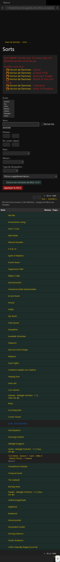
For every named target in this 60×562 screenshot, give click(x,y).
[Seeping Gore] (4, 376)
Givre (8, 106)
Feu (8, 104)
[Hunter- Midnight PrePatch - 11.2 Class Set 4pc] (4, 450)
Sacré (8, 116)
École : (6, 98)
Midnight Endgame (16, 443)
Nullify (10, 309)
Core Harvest (13, 390)
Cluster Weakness (15, 540)
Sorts (24, 42)
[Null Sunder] (4, 235)
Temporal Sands (15, 473)
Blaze (10, 403)
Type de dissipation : (13, 166)
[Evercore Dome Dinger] (4, 349)
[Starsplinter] (4, 329)
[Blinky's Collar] (4, 275)
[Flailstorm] (4, 342)
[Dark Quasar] (4, 322)
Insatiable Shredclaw (17, 336)
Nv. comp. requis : (11, 140)
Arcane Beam (14, 262)
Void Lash (12, 383)
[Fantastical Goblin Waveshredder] (4, 289)
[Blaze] (4, 403)
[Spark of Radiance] (4, 255)
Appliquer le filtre (12, 188)
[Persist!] (4, 302)
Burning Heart (14, 486)
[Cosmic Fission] (4, 416)
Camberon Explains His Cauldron (22, 370)
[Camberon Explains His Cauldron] (4, 369)
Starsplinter (13, 329)
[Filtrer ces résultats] (39, 197)
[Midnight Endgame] (4, 443)
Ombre (8, 111)
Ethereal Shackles (15, 242)
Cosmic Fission (14, 417)
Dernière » (52, 199)
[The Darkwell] (4, 479)
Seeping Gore (14, 376)
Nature (8, 109)
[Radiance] (4, 356)
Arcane (8, 101)
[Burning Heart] (4, 486)
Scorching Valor (14, 410)
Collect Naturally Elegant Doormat (23, 547)
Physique (8, 113)
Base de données (12, 42)
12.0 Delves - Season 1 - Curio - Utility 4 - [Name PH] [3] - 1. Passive (25, 457)
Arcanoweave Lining (16, 222)
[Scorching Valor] (4, 410)
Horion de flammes (18, 69)
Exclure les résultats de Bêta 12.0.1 (23, 182)
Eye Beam (12, 316)
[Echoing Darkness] (4, 533)
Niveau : (7, 132)
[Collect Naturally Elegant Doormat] (4, 546)
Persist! (11, 302)
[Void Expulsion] (4, 430)
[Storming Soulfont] (4, 436)
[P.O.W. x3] (4, 248)
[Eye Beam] (4, 316)
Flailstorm (12, 343)
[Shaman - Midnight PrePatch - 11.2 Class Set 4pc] (4, 396)
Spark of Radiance (16, 255)
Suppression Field (15, 269)
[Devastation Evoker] (4, 526)
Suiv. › (44, 199)
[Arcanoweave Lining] (4, 222)
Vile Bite (11, 215)
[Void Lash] (4, 383)
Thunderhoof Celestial (17, 466)
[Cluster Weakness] (4, 540)
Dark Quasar (13, 323)
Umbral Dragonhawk (17, 500)
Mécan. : (7, 158)
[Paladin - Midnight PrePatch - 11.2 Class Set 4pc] (4, 493)
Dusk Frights (13, 363)
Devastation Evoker (16, 527)
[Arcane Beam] (4, 262)
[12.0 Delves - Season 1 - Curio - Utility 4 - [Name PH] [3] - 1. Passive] (4, 458)
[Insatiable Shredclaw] (4, 336)
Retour (6, 2)
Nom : (5, 120)
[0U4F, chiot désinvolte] (4, 423)
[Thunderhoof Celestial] (4, 466)
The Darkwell (13, 480)
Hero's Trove (13, 229)
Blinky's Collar (14, 276)
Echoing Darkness (16, 533)
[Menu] (2, 8)
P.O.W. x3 (12, 249)
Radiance (12, 356)
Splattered (12, 507)
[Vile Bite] (4, 215)
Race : (5, 149)
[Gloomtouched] (4, 282)
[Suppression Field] (4, 269)
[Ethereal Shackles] (4, 242)
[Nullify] (4, 309)
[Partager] (57, 8)
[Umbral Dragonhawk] (4, 499)
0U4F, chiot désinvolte (17, 423)
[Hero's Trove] (4, 228)
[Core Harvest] (4, 389)
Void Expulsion (14, 430)
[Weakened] (4, 513)
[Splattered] (4, 506)
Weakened (12, 513)
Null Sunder (13, 235)
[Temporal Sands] (4, 473)
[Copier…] (34, 197)
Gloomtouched (14, 282)
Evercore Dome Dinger (18, 349)
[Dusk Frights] (4, 363)
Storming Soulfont (16, 437)
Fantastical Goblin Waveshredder (22, 289)
